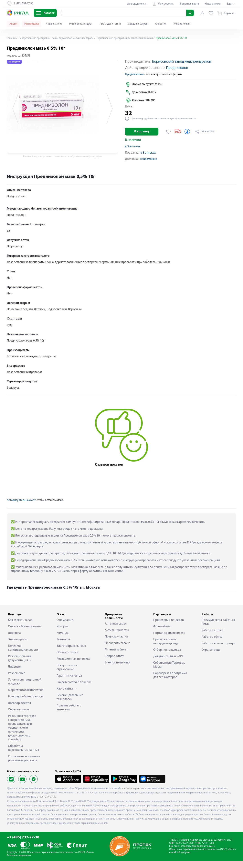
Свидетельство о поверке (74, 682)
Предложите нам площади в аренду (165, 641)
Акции (13, 23)
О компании (65, 620)
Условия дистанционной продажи (24, 681)
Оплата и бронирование (24, 626)
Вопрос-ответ (114, 656)
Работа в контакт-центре (219, 643)
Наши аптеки (213, 3)
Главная (11, 38)
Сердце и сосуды (138, 23)
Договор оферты (19, 703)
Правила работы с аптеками (69, 707)
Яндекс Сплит (54, 23)
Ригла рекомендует (80, 23)
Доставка (14, 633)
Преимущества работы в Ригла (218, 622)
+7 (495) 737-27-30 (23, 837)
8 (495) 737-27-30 (46, 797)
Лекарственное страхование (67, 667)
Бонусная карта (189, 3)
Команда (63, 633)
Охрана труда (211, 649)
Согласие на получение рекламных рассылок (24, 758)
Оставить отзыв (67, 652)
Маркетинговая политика (25, 690)
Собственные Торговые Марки (169, 664)
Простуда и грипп (110, 23)
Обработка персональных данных (23, 748)
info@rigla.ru (183, 852)
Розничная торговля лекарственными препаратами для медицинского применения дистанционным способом (22, 727)
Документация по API (168, 656)
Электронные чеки (118, 662)
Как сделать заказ (20, 620)
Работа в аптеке (212, 630)
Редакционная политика (73, 658)
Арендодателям (136, 3)
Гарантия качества (69, 675)
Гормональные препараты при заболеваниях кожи (134, 38)
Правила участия (116, 636)
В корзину (141, 131)
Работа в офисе (212, 636)
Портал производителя (169, 633)
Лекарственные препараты (35, 38)
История (62, 626)
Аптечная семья (116, 623)
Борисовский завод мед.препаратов (181, 62)
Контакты (63, 639)
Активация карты (117, 630)
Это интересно (18, 639)
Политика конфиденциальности (23, 647)
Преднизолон (177, 68)
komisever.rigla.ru (131, 788)
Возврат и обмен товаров (25, 696)
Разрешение (16, 673)
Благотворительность (72, 646)
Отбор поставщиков (167, 649)
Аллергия (160, 23)
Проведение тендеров (168, 620)
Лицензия (15, 666)
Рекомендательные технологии (70, 697)
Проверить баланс (117, 643)
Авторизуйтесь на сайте (21, 500)
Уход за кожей (182, 23)
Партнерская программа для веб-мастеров (170, 675)
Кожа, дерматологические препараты (77, 38)
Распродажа (31, 23)
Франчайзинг (162, 626)
